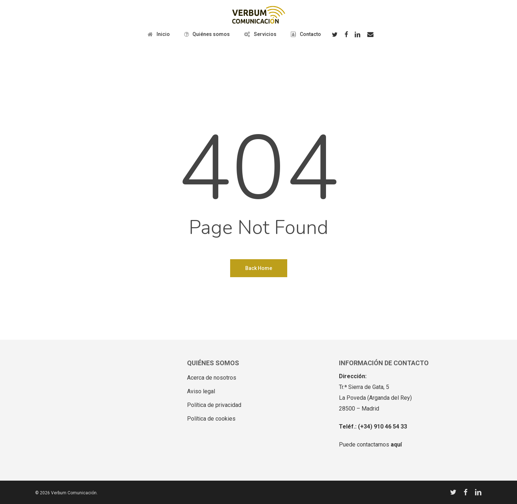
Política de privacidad (214, 405)
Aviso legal (201, 391)
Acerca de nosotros (211, 377)
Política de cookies (211, 418)
